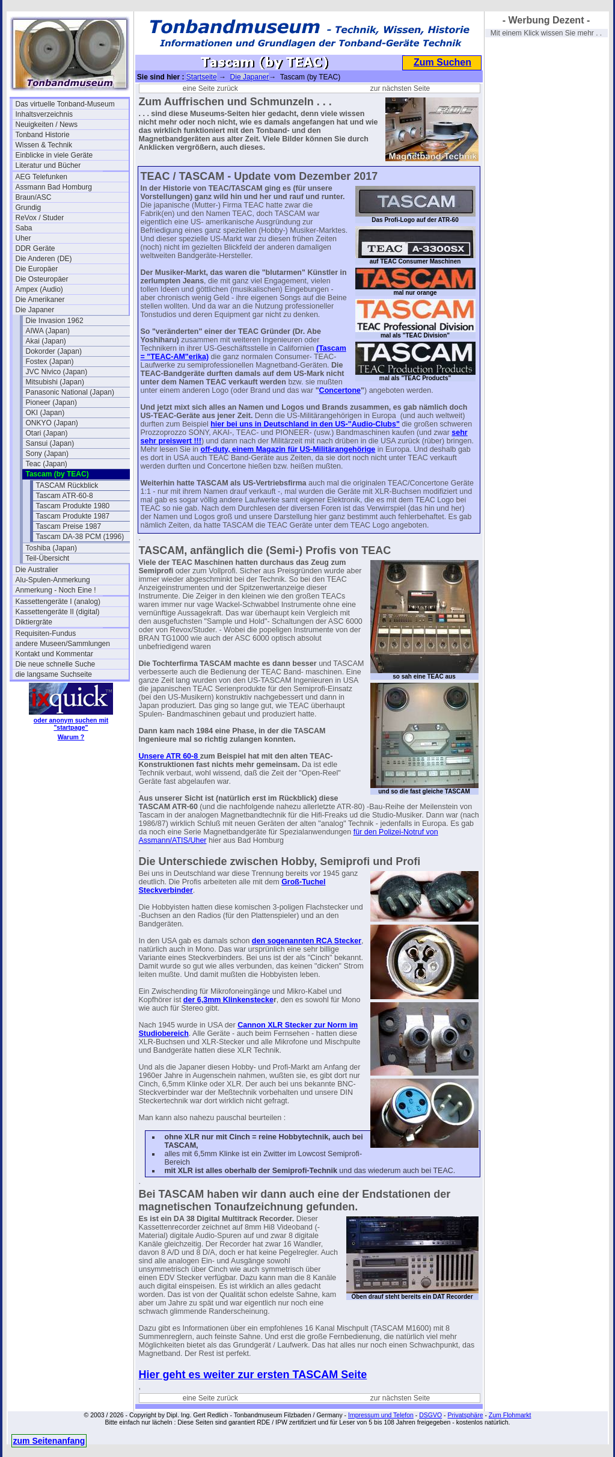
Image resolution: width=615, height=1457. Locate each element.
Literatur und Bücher (48, 165)
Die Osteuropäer (42, 279)
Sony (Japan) (47, 453)
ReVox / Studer (40, 218)
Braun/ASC (34, 197)
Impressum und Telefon (381, 1414)
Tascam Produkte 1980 (73, 506)
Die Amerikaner (40, 299)
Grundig (28, 207)
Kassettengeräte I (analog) (58, 601)
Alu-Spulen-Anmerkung (53, 580)
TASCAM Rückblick (67, 485)
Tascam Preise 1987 (69, 526)
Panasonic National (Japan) (70, 392)
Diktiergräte (34, 622)
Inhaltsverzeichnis (44, 114)
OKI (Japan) (45, 412)
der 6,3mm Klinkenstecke (228, 1000)
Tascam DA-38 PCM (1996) (80, 536)
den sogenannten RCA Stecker (306, 941)
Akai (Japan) (46, 341)
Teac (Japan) (46, 464)
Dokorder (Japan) (54, 351)
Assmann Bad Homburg (54, 187)
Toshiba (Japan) (51, 548)
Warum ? (71, 737)
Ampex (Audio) (39, 289)
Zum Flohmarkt (510, 1414)
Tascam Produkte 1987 (73, 516)
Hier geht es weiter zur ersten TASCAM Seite (253, 1375)
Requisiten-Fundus (46, 633)
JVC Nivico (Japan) (57, 372)
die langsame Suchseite (54, 674)
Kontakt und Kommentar (54, 654)
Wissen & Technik (44, 145)
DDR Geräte (35, 248)
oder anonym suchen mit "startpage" (71, 723)
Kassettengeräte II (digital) (58, 612)
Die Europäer (37, 269)
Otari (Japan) (47, 433)
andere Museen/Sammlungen (63, 643)
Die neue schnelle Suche (56, 664)
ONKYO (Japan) (52, 423)
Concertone (340, 390)
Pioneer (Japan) (51, 402)
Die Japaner (35, 310)
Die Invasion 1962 (55, 320)
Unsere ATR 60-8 (169, 756)
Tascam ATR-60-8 (64, 495)
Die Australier (37, 569)
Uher (23, 238)
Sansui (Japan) (50, 443)
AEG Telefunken (42, 177)
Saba (24, 228)
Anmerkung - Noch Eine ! (56, 590)
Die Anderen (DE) (44, 258)
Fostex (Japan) (50, 361)
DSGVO (430, 1414)
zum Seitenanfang (49, 1441)
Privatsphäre (465, 1414)
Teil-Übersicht (48, 558)
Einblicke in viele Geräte (54, 155)
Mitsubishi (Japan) (55, 382)
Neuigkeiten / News (47, 124)
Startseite (201, 77)
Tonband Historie (43, 135)
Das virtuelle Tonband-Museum (65, 104)
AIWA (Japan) (48, 331)
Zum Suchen (442, 62)
